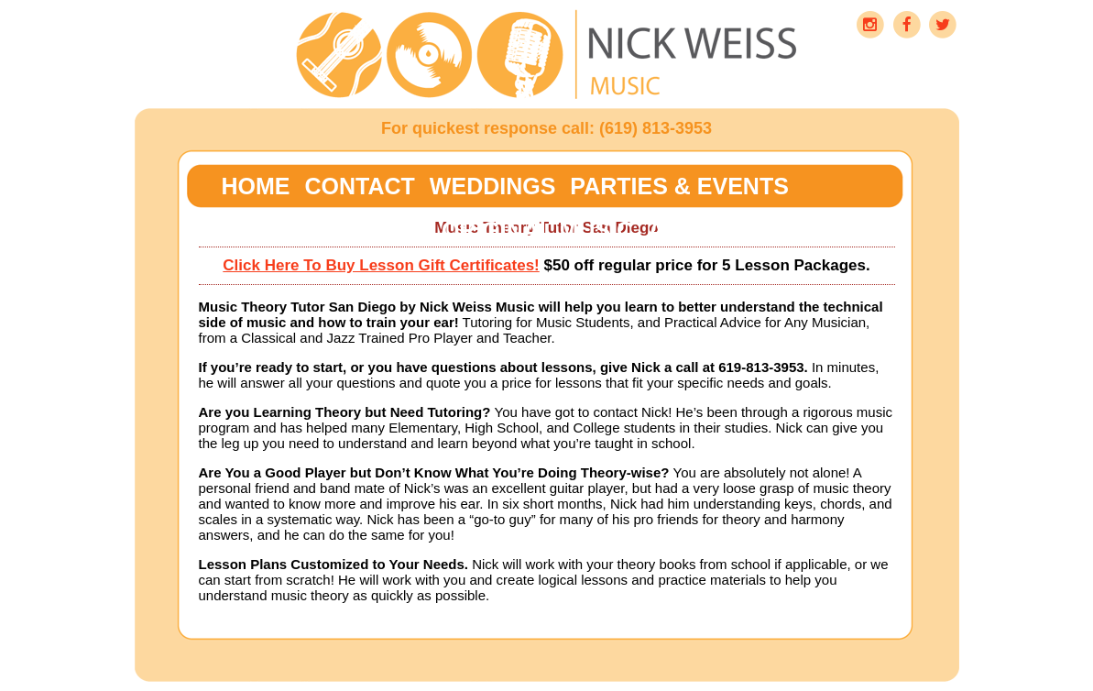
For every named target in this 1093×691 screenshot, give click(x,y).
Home (256, 186)
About (688, 230)
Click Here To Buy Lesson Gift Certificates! (381, 265)
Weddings (493, 186)
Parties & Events (679, 186)
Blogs (386, 230)
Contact (360, 186)
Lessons (276, 230)
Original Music (537, 230)
